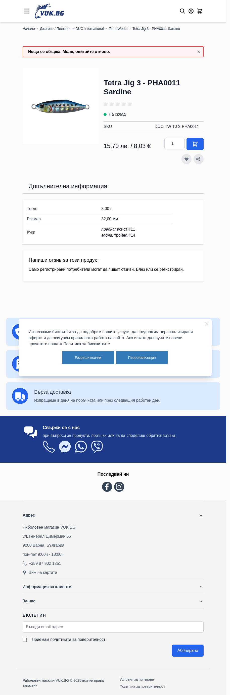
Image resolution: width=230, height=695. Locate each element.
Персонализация (142, 358)
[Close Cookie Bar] (207, 324)
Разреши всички (88, 358)
